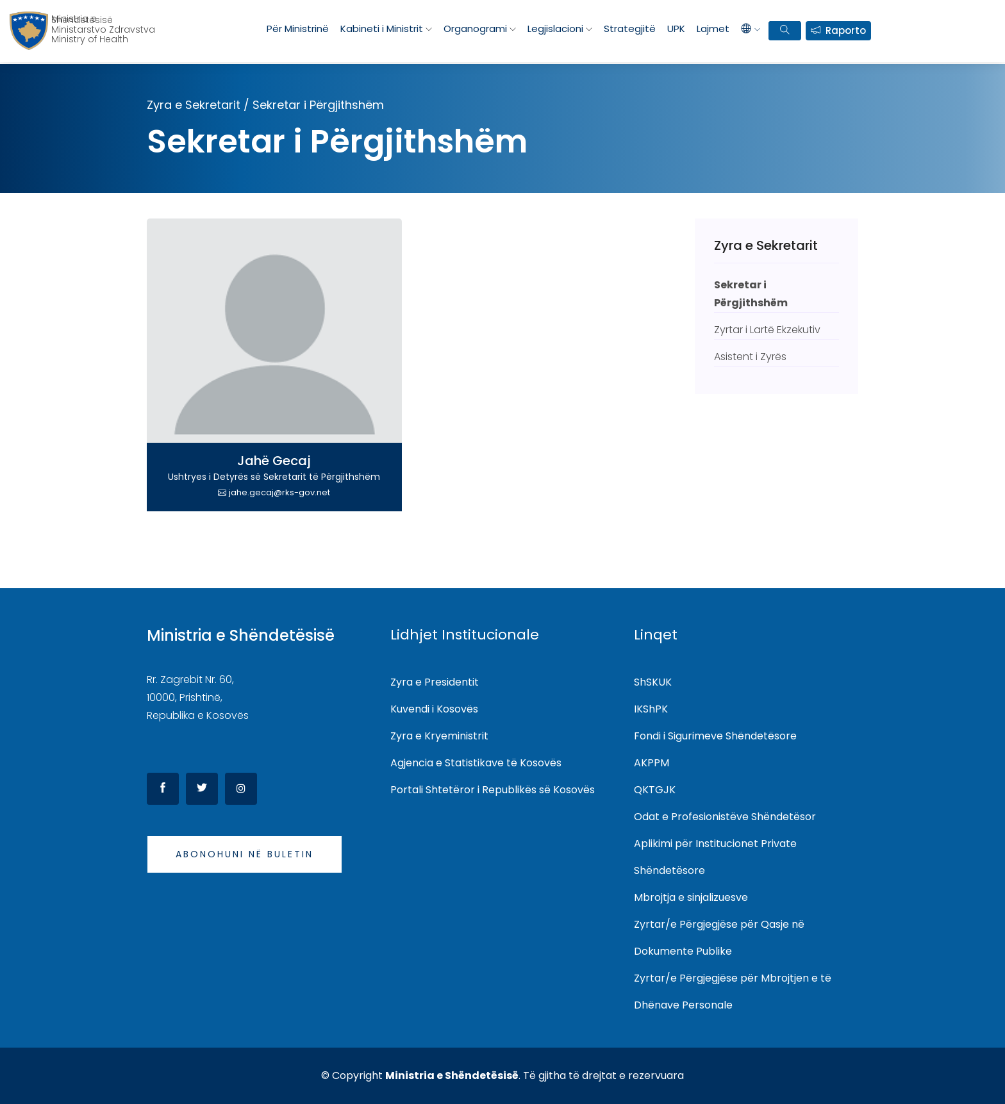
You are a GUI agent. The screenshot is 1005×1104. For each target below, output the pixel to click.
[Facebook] (163, 789)
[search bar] (784, 30)
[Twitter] (202, 789)
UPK (676, 28)
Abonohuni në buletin (244, 854)
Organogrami (475, 28)
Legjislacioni (555, 28)
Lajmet (713, 28)
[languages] (750, 29)
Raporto (846, 30)
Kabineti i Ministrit (381, 28)
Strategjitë (630, 28)
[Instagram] (241, 789)
